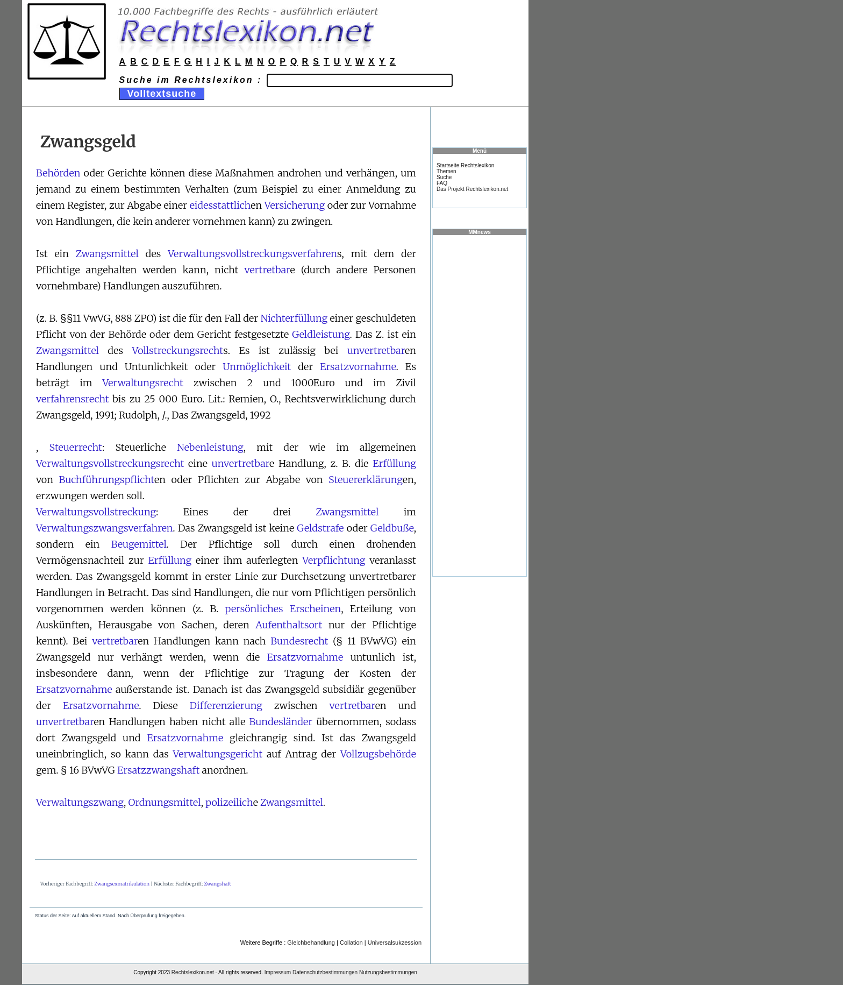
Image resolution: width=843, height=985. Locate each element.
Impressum (278, 972)
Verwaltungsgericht (218, 754)
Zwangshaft (217, 884)
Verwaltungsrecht (142, 383)
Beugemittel (139, 544)
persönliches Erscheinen (283, 609)
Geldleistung (320, 334)
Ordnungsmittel (164, 802)
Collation (351, 942)
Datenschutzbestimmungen (325, 972)
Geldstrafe (320, 528)
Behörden (58, 173)
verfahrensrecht (72, 399)
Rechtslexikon (188, 972)
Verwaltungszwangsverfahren (104, 528)
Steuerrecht (75, 447)
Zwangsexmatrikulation (122, 884)
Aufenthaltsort (288, 625)
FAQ (442, 183)
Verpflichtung (333, 560)
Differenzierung (226, 705)
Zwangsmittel (107, 253)
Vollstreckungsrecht (177, 350)
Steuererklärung (365, 479)
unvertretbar (376, 350)
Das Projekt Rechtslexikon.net (472, 189)
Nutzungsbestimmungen (388, 972)
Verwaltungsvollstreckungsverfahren (252, 253)
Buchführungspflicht (106, 479)
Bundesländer (281, 721)
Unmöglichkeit (257, 366)
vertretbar (267, 270)
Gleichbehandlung (311, 942)
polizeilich (229, 802)
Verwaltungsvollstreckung (96, 512)
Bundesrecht (299, 641)
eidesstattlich (220, 205)
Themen (446, 171)
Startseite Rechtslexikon (465, 165)
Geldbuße (392, 528)
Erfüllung (394, 463)
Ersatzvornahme (358, 366)
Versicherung (295, 205)
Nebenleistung (210, 447)
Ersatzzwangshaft (158, 770)
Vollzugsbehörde (378, 754)
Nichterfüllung (294, 318)
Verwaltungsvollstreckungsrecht (110, 463)
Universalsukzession (395, 942)
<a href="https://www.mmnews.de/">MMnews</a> (480, 405)
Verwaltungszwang (80, 802)
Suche (444, 177)
